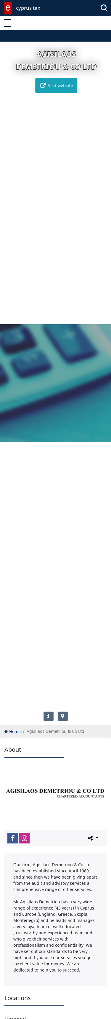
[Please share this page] (92, 838)
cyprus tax (28, 7)
